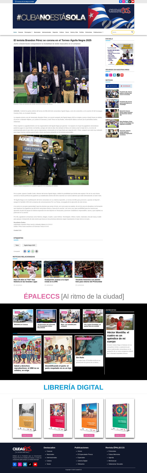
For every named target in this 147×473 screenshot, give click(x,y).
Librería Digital (73, 387)
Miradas (41, 312)
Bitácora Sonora (90, 312)
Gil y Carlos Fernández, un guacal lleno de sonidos (92, 325)
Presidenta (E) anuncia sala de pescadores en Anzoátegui (126, 103)
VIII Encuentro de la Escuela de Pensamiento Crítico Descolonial (46, 326)
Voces (67, 32)
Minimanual (112, 461)
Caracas (20, 32)
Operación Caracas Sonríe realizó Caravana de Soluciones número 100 (126, 113)
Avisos (80, 451)
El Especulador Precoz (85, 454)
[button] (120, 54)
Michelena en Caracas (21, 324)
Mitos (47, 338)
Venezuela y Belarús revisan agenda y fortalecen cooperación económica (126, 132)
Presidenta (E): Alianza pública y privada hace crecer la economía (126, 93)
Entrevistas (88, 32)
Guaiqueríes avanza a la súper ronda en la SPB (57, 281)
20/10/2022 (18, 285)
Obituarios (81, 464)
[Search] (122, 32)
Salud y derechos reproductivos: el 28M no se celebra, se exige (26, 368)
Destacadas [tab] (112, 86)
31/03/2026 (80, 285)
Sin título (80, 357)
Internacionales (46, 32)
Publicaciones (98, 32)
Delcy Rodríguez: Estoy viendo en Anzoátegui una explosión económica (127, 123)
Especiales (81, 457)
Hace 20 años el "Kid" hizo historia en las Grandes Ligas (25, 281)
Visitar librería (27, 435)
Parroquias (29, 32)
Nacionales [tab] (125, 86)
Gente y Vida (74, 32)
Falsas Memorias (114, 454)
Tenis (17, 245)
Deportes (55, 32)
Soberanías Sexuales (21, 338)
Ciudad (17, 312)
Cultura (62, 32)
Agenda (64, 312)
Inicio (15, 32)
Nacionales (37, 32)
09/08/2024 (49, 285)
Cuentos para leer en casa (84, 338)
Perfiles (81, 32)
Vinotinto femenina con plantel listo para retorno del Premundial (89, 281)
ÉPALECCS (42, 296)
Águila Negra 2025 (29, 245)
